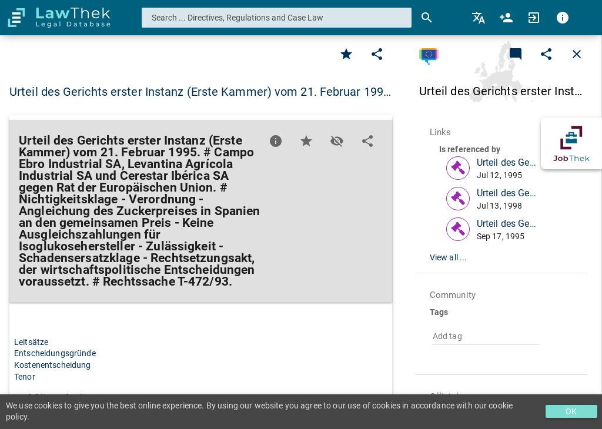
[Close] (576, 54)
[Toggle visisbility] (337, 141)
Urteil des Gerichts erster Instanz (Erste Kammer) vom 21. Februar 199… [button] (200, 92)
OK (571, 411)
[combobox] (277, 17)
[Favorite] (346, 54)
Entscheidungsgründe (55, 353)
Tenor (24, 376)
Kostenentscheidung (52, 365)
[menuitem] (479, 17)
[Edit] (377, 54)
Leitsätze (31, 342)
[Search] (427, 17)
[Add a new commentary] (515, 54)
